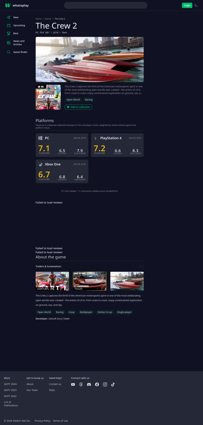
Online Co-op (105, 312)
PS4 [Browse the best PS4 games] (42, 32)
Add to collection (78, 107)
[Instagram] (105, 384)
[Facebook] (97, 384)
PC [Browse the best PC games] (37, 32)
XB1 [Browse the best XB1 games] (47, 32)
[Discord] (89, 384)
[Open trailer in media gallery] (89, 281)
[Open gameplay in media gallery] (52, 281)
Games (48, 19)
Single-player (124, 312)
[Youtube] (73, 384)
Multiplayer (86, 312)
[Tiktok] (113, 384)
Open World (73, 99)
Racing (88, 99)
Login (187, 5)
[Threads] (81, 384)
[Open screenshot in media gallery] (127, 281)
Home (38, 19)
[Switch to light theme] (196, 5)
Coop (71, 312)
